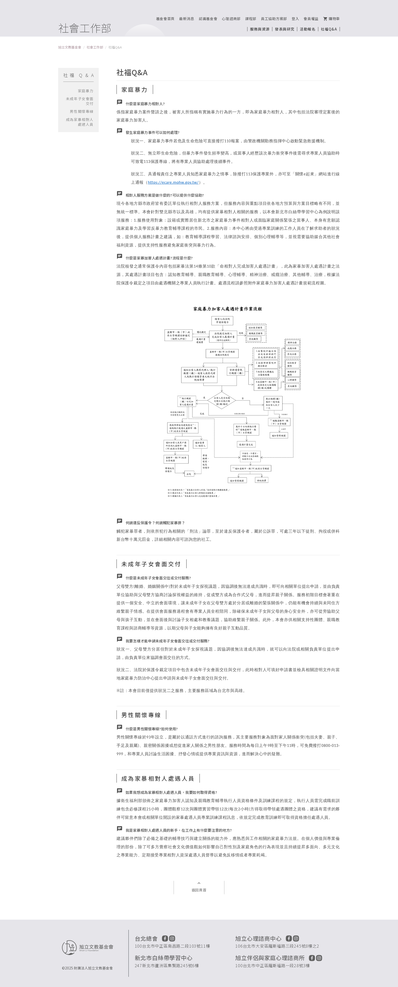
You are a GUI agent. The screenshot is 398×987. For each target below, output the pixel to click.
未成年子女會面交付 (80, 101)
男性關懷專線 (82, 111)
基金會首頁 (165, 18)
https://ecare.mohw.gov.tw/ (173, 182)
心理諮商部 (231, 18)
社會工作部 (95, 47)
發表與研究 (284, 29)
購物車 (331, 18)
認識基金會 (208, 18)
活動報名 (308, 29)
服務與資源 (260, 29)
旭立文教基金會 (69, 47)
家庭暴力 (86, 90)
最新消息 (186, 18)
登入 (295, 18)
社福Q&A (329, 29)
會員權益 (311, 18)
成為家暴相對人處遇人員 (80, 122)
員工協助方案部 (274, 18)
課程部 (250, 18)
